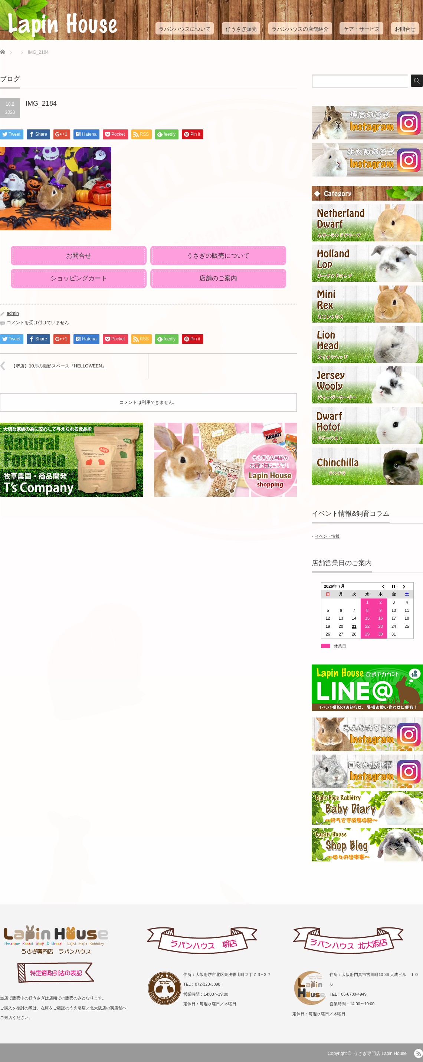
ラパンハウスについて (185, 29)
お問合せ (405, 29)
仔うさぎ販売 (241, 29)
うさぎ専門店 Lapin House (380, 1053)
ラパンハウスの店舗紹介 (300, 29)
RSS (418, 1053)
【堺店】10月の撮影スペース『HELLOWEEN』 (58, 366)
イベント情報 (327, 536)
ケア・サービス (362, 29)
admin (13, 313)
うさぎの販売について (218, 255)
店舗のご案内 (218, 278)
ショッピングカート (78, 278)
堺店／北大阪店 (92, 1008)
